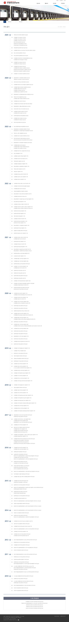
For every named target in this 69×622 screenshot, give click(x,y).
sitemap (61, 0)
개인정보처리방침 (56, 616)
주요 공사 (20, 21)
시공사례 (54, 3)
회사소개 (38, 3)
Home (57, 0)
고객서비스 (63, 3)
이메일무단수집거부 (63, 616)
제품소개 (46, 3)
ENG (64, 0)
